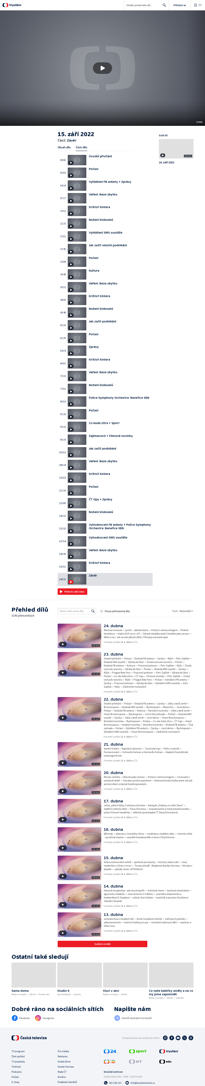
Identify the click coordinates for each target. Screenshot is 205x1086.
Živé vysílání (18, 1056)
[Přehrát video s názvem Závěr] (102, 68)
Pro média (63, 1051)
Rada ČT (62, 1071)
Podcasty (17, 1071)
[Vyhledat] (93, 611)
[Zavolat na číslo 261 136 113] (112, 1083)
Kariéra (62, 1076)
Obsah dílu (64, 147)
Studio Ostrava (66, 1066)
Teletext (16, 1066)
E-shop (15, 1082)
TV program (18, 1051)
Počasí (15, 1076)
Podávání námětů (67, 1082)
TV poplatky (18, 1061)
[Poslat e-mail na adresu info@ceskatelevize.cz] (140, 1083)
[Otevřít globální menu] (197, 5)
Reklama (62, 1056)
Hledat (163, 6)
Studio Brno (64, 1061)
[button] (102, 68)
